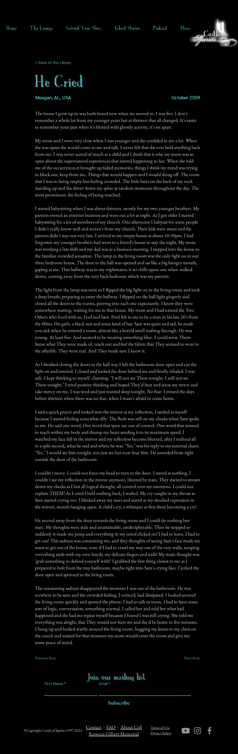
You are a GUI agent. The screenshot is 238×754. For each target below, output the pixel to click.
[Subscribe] (117, 703)
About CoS (131, 727)
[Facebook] (209, 730)
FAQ (110, 727)
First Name (53, 683)
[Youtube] (185, 730)
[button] (128, 28)
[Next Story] (188, 658)
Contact (93, 727)
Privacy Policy (161, 733)
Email (103, 683)
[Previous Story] (51, 658)
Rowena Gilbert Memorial (114, 734)
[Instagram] (197, 730)
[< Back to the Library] (54, 62)
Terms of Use (160, 727)
